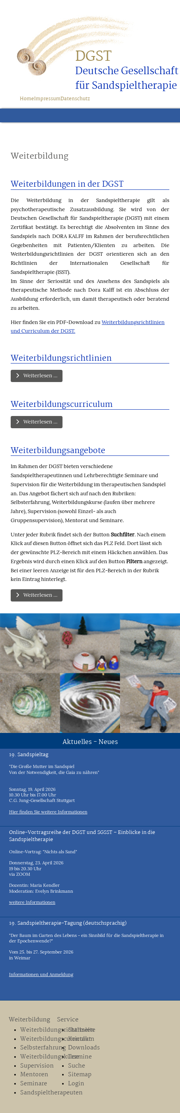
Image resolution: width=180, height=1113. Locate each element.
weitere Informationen (32, 902)
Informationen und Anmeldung (41, 974)
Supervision (37, 1066)
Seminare (33, 1084)
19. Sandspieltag (28, 755)
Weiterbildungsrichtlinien (61, 358)
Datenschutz (75, 99)
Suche (76, 1066)
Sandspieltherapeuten (37, 1093)
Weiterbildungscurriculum (62, 404)
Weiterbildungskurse (37, 1057)
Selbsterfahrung (37, 1048)
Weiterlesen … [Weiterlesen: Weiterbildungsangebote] (36, 595)
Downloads (84, 1048)
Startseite (81, 1030)
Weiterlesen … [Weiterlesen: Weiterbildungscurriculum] (36, 421)
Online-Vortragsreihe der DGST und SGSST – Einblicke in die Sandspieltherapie (82, 836)
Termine (80, 1057)
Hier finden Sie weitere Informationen (48, 812)
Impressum (47, 99)
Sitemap (79, 1074)
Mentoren (34, 1074)
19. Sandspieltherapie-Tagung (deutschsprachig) (68, 923)
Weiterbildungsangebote (58, 450)
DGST (93, 57)
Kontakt (79, 1039)
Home (27, 99)
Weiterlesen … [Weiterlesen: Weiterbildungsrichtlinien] (36, 375)
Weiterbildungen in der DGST (67, 184)
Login (76, 1084)
